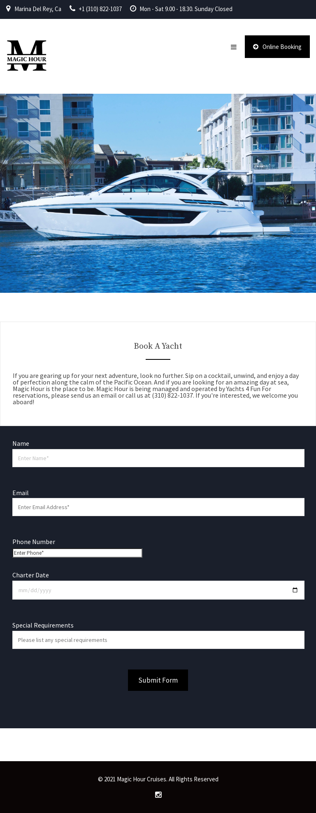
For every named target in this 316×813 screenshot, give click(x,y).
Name (158, 450)
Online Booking (277, 47)
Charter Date (158, 582)
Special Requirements (158, 632)
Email (158, 500)
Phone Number (77, 546)
